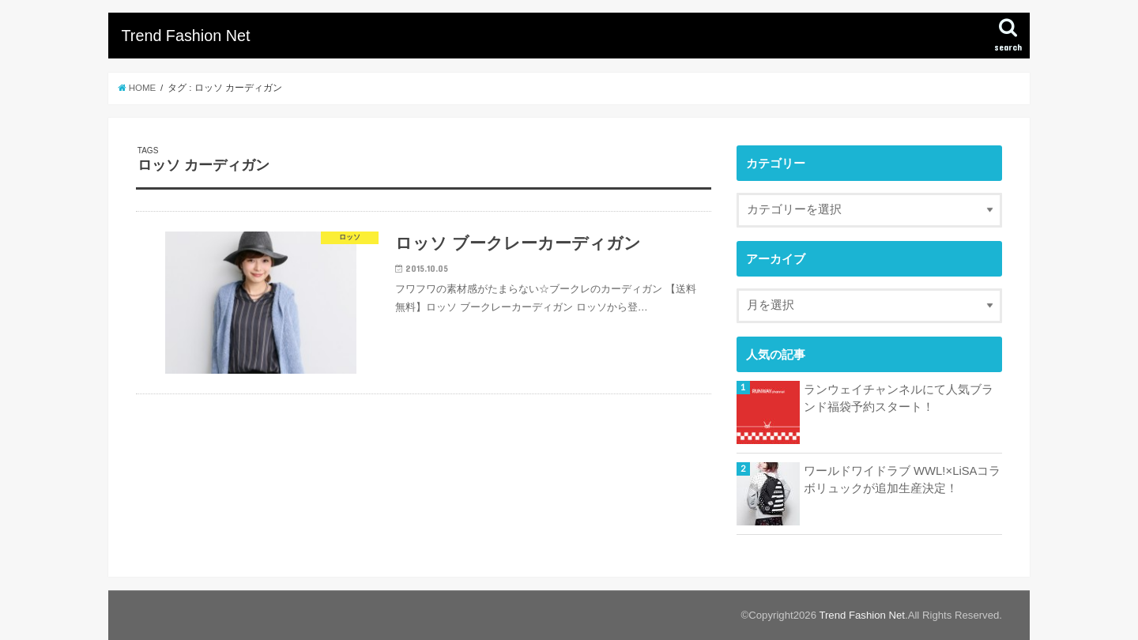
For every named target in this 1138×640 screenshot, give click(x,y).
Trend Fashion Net (185, 35)
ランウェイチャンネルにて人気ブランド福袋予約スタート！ (898, 398)
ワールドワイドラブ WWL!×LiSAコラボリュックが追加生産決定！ (902, 480)
